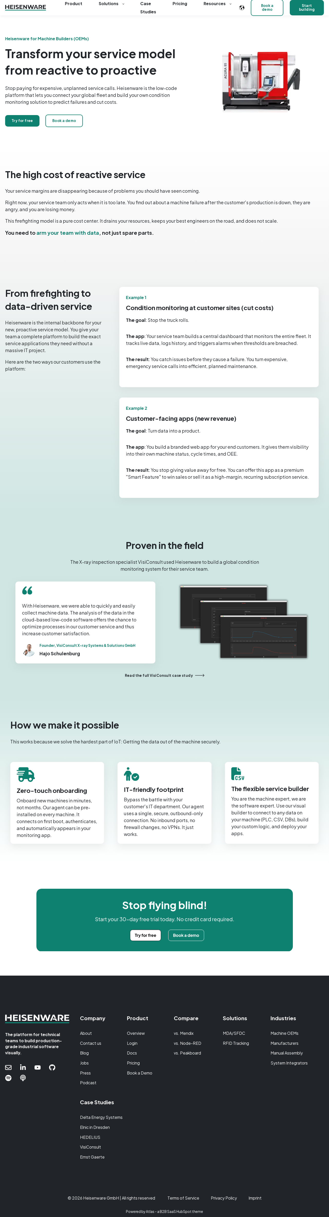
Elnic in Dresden (95, 1127)
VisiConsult (90, 1147)
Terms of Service (183, 1197)
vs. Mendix (184, 1033)
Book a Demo (139, 1073)
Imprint (255, 1197)
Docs (132, 1053)
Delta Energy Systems (101, 1117)
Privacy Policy (224, 1197)
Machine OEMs (284, 1033)
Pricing (133, 1063)
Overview (136, 1033)
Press (85, 1073)
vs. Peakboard (187, 1053)
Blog (84, 1053)
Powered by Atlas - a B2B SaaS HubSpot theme (164, 1211)
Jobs (84, 1063)
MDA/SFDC (234, 1033)
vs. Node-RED (187, 1043)
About (86, 1033)
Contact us (90, 1043)
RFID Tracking (236, 1043)
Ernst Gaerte (92, 1157)
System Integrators (289, 1063)
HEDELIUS (90, 1137)
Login (132, 1043)
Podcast (88, 1082)
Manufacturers (284, 1043)
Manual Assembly (287, 1053)
